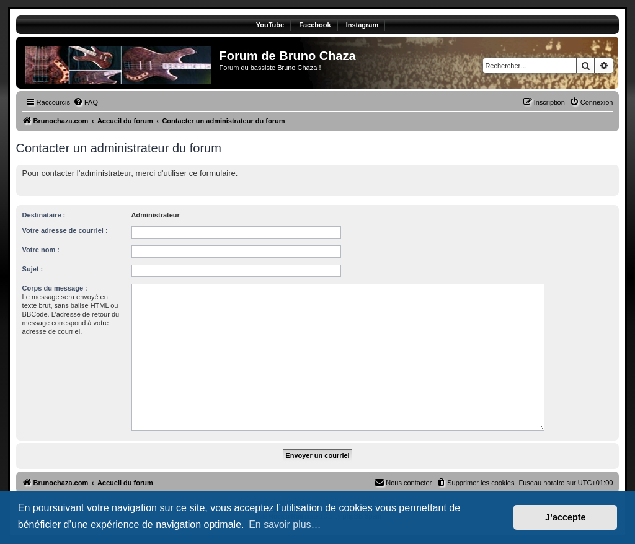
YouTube (270, 25)
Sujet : (32, 269)
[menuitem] (85, 102)
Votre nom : (41, 249)
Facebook (315, 25)
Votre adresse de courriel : (65, 230)
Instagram (362, 25)
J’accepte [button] (565, 517)
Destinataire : (44, 215)
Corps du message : (54, 288)
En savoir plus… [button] (285, 524)
